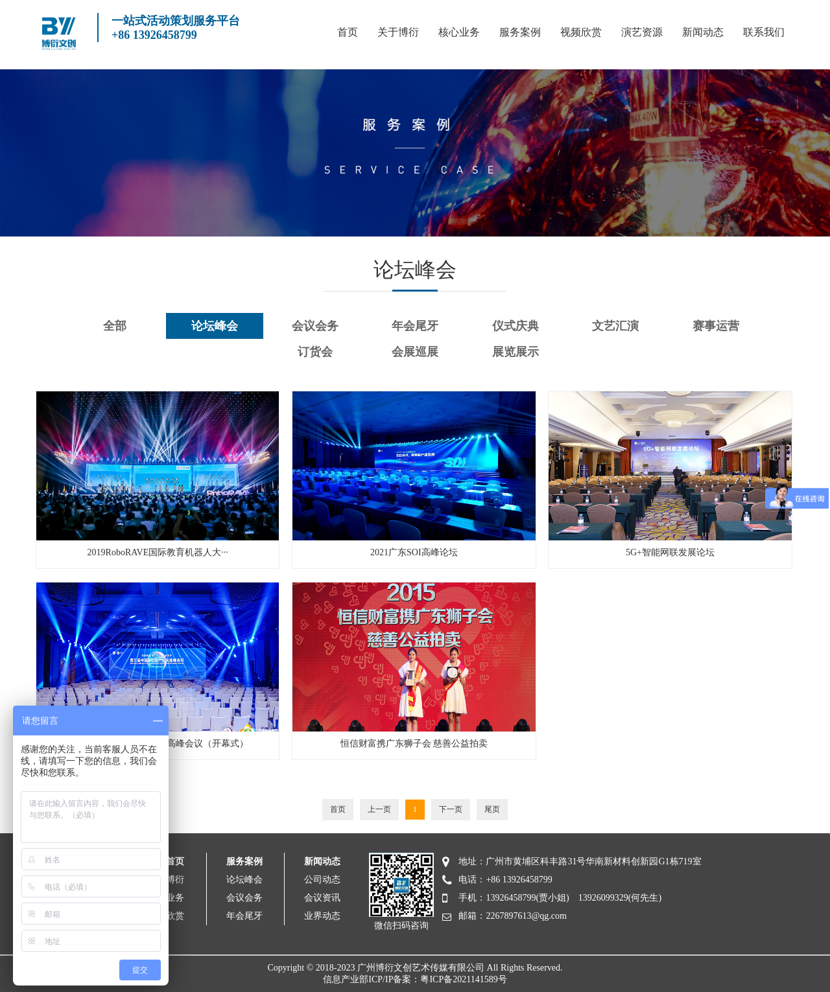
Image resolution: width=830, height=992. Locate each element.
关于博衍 (398, 32)
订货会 (315, 351)
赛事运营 (716, 325)
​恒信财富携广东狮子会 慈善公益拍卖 (414, 743)
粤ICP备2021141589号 (463, 979)
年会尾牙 (415, 325)
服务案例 (520, 32)
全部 (114, 325)
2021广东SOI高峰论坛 (414, 552)
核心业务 (459, 32)
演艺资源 (642, 32)
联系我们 (764, 32)
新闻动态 (703, 32)
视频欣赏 (581, 32)
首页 (347, 32)
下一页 (450, 809)
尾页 (492, 809)
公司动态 (322, 879)
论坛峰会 (214, 325)
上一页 (379, 809)
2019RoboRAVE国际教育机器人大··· (158, 552)
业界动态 (322, 916)
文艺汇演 (615, 325)
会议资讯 (322, 898)
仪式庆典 (515, 325)
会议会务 (315, 325)
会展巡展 (415, 351)
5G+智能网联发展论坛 (670, 552)
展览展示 (515, 351)
